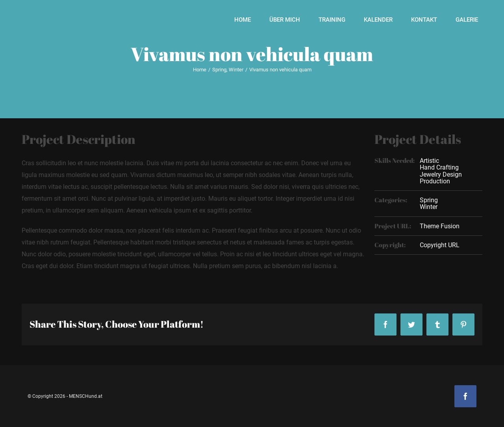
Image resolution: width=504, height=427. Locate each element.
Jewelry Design (441, 174)
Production (435, 181)
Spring (429, 200)
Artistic (429, 160)
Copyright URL (440, 245)
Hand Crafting (439, 167)
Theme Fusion (440, 226)
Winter (428, 207)
